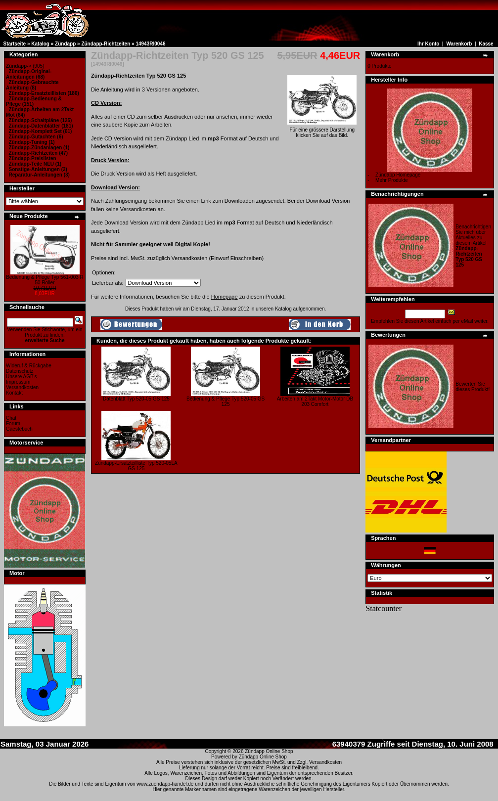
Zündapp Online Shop (269, 751)
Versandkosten (22, 387)
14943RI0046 (150, 43)
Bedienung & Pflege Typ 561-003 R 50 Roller (45, 279)
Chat (11, 418)
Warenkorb (459, 43)
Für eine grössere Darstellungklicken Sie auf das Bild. (322, 130)
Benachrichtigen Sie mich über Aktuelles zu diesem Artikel (473, 245)
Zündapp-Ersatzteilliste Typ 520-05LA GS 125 (136, 465)
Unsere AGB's (21, 376)
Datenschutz (20, 371)
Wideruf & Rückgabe (28, 365)
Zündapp (65, 43)
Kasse (486, 43)
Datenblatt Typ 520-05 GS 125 (136, 398)
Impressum (18, 382)
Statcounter (383, 608)
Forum (13, 423)
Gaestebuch (19, 429)
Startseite (14, 43)
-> (18, 66)
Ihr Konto (428, 43)
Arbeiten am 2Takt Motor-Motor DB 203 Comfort (315, 401)
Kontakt (14, 393)
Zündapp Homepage (397, 175)
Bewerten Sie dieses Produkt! (472, 386)
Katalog (40, 43)
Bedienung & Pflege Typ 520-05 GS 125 (225, 401)
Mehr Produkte (391, 180)
